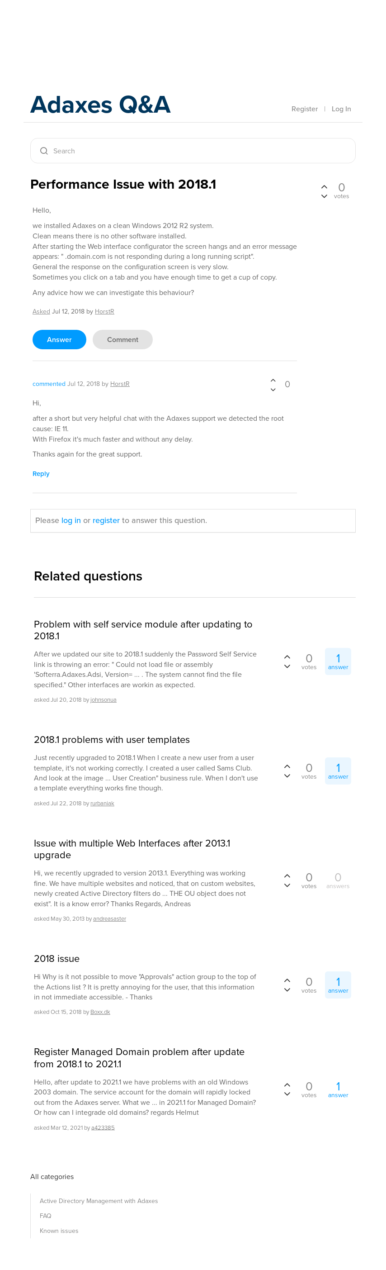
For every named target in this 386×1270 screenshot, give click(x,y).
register (106, 520)
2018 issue (57, 959)
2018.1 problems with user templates (112, 740)
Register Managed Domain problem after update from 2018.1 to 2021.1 (139, 1058)
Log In (341, 109)
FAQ (46, 1216)
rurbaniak (102, 803)
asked (41, 311)
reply (41, 474)
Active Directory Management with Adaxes (99, 1201)
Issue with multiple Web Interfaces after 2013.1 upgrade (132, 849)
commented (49, 384)
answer (59, 339)
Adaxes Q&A (107, 106)
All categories (52, 1176)
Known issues (59, 1231)
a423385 (103, 1127)
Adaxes (72, 26)
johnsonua (103, 699)
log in (71, 520)
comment (122, 339)
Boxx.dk (100, 1012)
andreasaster (109, 918)
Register (305, 109)
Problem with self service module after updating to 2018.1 (143, 630)
